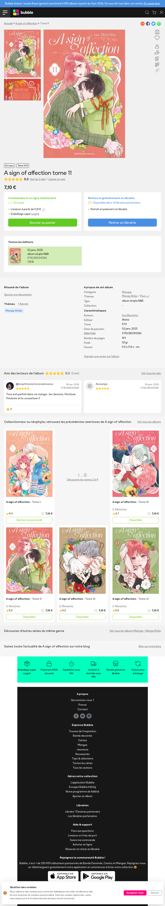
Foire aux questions (82, 830)
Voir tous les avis (151, 373)
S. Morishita (119, 509)
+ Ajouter (23, 303)
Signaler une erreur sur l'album (101, 356)
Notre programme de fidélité (82, 791)
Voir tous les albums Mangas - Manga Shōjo (135, 630)
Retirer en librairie (122, 222)
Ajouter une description (18, 294)
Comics (82, 740)
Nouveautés (82, 754)
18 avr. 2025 (72, 384)
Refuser (155, 892)
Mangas (127, 292)
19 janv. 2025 (152, 384)
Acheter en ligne (82, 844)
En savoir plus (152, 3)
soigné (35, 214)
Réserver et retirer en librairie (82, 849)
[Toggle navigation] (5, 12)
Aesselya (101, 384)
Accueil (8, 23)
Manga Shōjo (129, 296)
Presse (83, 704)
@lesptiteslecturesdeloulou (34, 384)
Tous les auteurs (82, 767)
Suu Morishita (130, 315)
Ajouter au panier (43, 222)
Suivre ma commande (82, 840)
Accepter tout (135, 892)
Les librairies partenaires (82, 816)
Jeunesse (82, 749)
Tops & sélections (82, 758)
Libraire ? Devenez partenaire (82, 811)
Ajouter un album (82, 796)
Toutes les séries (82, 763)
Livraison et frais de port (82, 835)
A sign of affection (26, 23)
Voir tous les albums (149, 421)
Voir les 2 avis (38, 179)
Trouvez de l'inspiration (82, 731)
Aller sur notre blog (149, 646)
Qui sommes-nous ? (82, 700)
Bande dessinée (82, 735)
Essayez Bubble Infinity (82, 787)
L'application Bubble (82, 782)
